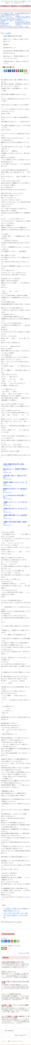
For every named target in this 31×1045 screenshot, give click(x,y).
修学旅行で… (20, 19)
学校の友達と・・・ (6, 25)
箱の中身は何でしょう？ (22, 20)
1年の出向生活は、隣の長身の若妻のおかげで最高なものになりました (23, 24)
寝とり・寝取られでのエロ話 (8, 934)
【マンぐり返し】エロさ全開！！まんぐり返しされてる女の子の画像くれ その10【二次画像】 (15, 915)
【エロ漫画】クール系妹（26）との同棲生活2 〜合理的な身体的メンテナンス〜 (7, 15)
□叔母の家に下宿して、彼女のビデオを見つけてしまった (16, 62)
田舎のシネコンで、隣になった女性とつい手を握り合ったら (15, 40)
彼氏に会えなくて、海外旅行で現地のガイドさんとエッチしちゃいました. (15, 57)
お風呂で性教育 (5, 23)
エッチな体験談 (7, 33)
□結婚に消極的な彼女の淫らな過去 (12, 36)
